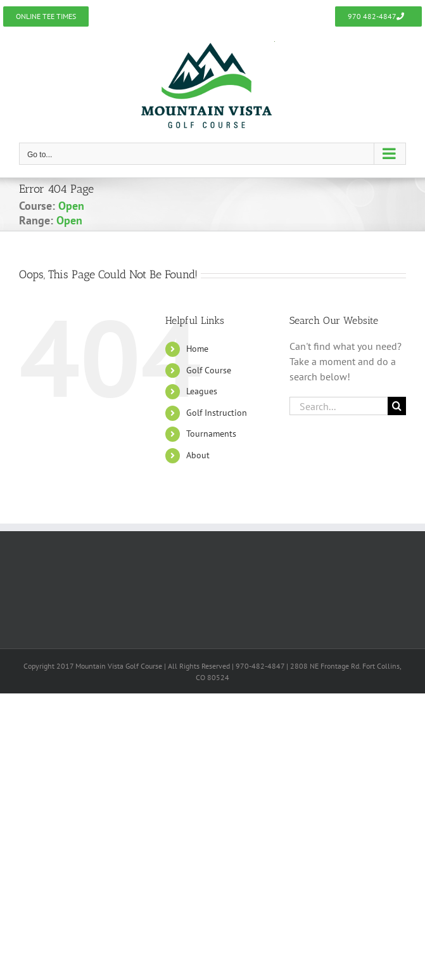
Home (197, 348)
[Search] (397, 406)
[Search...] (338, 406)
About (198, 455)
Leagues (201, 391)
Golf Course (208, 370)
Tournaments (211, 433)
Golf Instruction (216, 412)
